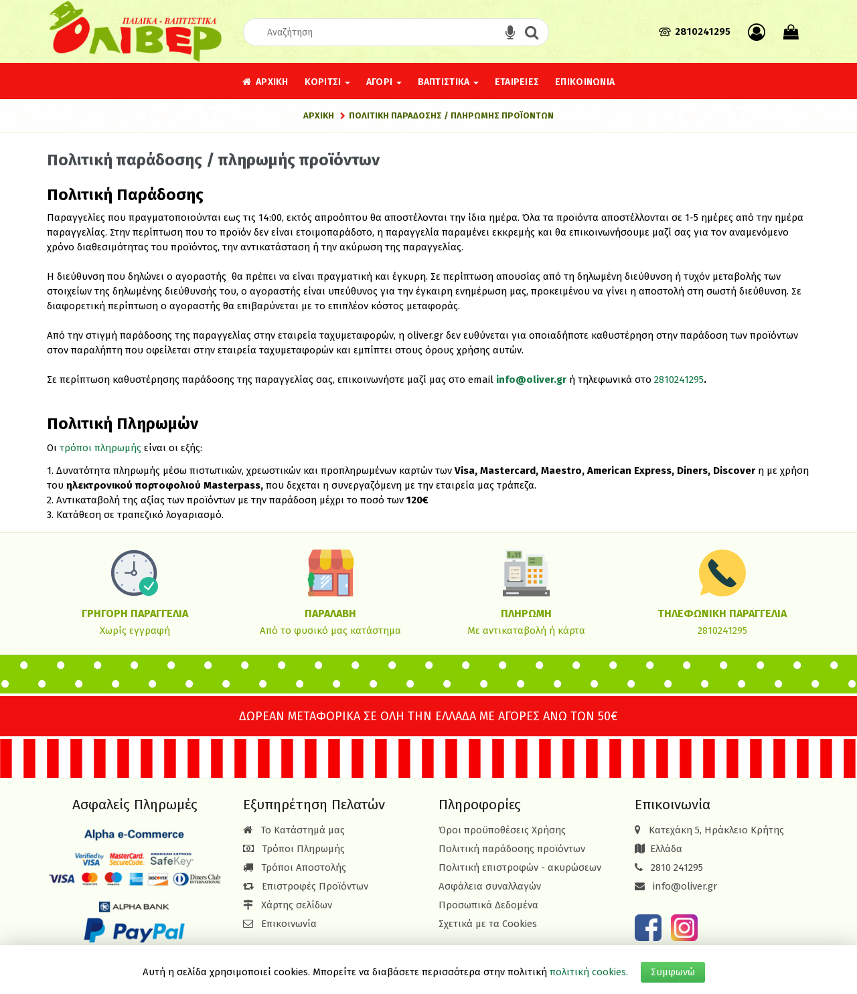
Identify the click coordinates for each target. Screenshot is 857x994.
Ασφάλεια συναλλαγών (490, 886)
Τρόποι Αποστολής (294, 867)
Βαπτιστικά (448, 82)
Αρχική (265, 82)
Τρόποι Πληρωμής (294, 849)
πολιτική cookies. (589, 972)
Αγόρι (384, 82)
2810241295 (679, 380)
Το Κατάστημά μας (294, 830)
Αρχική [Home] (318, 115)
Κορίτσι (327, 82)
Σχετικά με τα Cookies (488, 924)
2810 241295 (677, 867)
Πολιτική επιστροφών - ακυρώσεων (520, 867)
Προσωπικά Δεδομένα (488, 905)
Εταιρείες (517, 82)
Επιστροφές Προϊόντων (305, 886)
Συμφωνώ (673, 972)
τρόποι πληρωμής (100, 448)
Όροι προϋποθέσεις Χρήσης (502, 830)
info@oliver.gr (531, 380)
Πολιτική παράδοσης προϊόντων (512, 849)
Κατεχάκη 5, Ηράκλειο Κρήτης (716, 830)
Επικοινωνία (585, 82)
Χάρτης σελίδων (287, 905)
